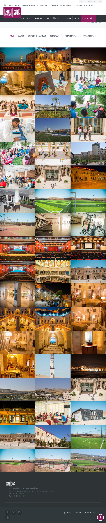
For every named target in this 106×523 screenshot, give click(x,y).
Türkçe (82, 1)
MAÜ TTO (53, 6)
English (88, 1)
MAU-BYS (77, 6)
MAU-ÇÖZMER (88, 6)
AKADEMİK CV (65, 6)
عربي (99, 1)
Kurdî (94, 1)
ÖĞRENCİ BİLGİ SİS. (28, 6)
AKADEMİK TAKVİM (11, 5)
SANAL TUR (42, 6)
